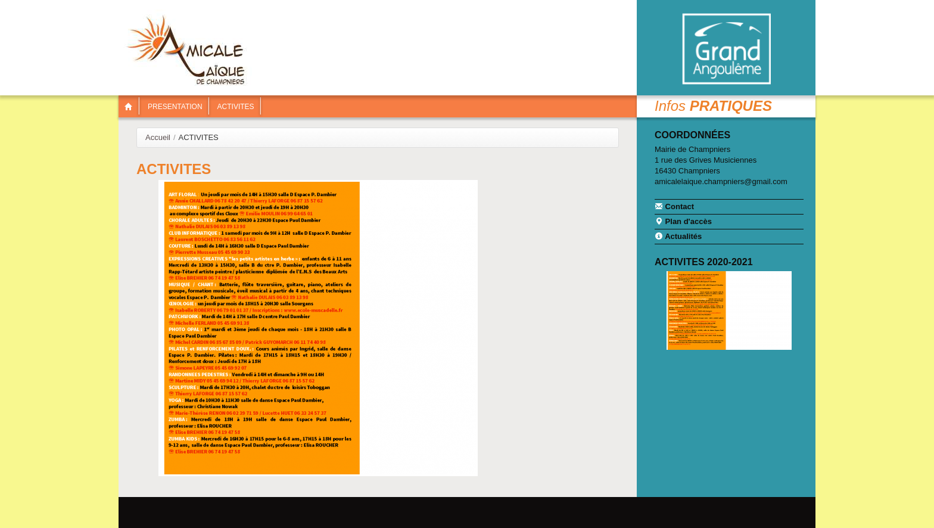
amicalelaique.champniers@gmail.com (721, 181)
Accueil (157, 137)
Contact (674, 206)
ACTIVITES (235, 107)
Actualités (678, 236)
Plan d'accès (683, 221)
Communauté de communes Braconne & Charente (726, 49)
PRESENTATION (175, 107)
